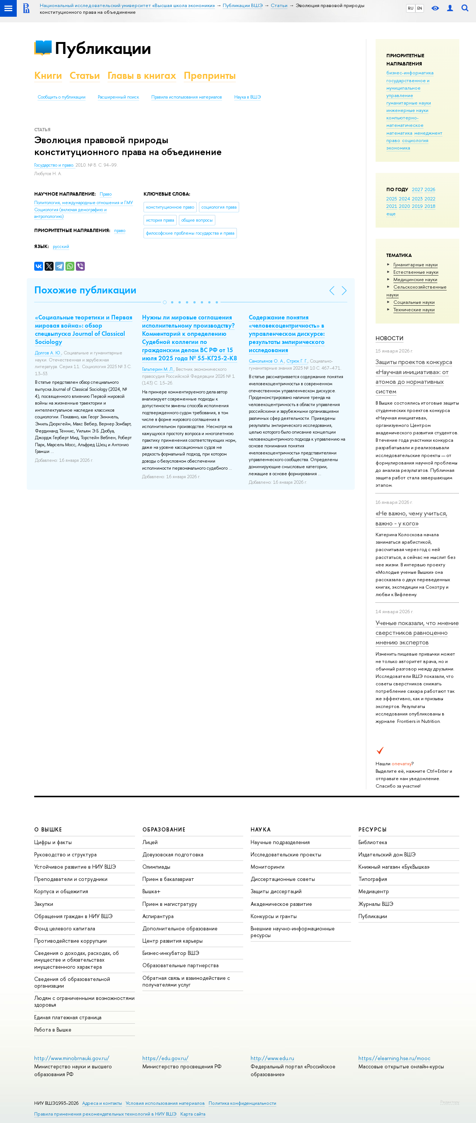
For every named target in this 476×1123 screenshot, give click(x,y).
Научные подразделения (280, 842)
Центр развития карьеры (172, 940)
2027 (417, 189)
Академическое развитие (281, 903)
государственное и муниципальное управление (408, 88)
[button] (164, 302)
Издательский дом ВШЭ (387, 854)
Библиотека (372, 842)
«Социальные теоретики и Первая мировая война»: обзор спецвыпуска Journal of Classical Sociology (83, 329)
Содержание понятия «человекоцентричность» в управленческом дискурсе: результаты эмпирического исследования (287, 333)
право (393, 140)
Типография (372, 878)
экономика (398, 147)
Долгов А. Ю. (48, 353)
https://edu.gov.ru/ (165, 1058)
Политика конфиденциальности (242, 1103)
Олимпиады (156, 866)
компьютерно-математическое (405, 121)
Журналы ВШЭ (375, 903)
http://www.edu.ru (272, 1058)
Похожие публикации (85, 289)
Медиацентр (373, 891)
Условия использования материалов (165, 1103)
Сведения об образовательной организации (72, 982)
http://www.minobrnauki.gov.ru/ (71, 1058)
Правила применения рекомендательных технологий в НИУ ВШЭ (105, 1114)
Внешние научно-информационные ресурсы (293, 932)
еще (391, 213)
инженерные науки (407, 110)
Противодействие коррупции (70, 940)
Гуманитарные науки (415, 264)
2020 (404, 206)
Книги (48, 75)
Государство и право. (54, 165)
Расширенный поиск (118, 97)
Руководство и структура (65, 854)
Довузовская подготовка (172, 854)
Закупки (43, 903)
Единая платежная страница (68, 1017)
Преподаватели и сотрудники (70, 878)
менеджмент (428, 132)
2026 (430, 189)
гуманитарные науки (408, 102)
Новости (389, 338)
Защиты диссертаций (276, 891)
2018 (430, 206)
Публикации (103, 47)
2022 (430, 198)
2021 (391, 206)
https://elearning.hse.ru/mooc (394, 1058)
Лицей (150, 842)
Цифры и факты (53, 842)
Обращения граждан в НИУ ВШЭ (73, 916)
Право (106, 194)
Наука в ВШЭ (247, 97)
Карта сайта (192, 1114)
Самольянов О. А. (266, 361)
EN (419, 8)
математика (399, 132)
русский (61, 247)
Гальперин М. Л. (158, 369)
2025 (391, 198)
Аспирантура (158, 916)
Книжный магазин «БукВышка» (394, 866)
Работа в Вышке (52, 1029)
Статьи (85, 75)
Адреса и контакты (102, 1103)
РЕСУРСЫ (372, 829)
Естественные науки (415, 271)
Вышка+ (151, 891)
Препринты (210, 75)
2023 (417, 198)
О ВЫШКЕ (48, 829)
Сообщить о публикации (62, 97)
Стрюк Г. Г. (297, 361)
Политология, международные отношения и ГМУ (83, 203)
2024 (404, 198)
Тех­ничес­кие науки (414, 309)
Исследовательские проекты (286, 854)
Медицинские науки (415, 279)
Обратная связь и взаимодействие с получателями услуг (186, 981)
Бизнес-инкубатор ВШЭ (170, 952)
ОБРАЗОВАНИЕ (164, 829)
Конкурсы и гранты (274, 916)
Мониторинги (267, 866)
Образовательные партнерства (180, 965)
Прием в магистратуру (169, 903)
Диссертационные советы (283, 878)
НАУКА (261, 829)
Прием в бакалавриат (168, 878)
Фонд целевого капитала (64, 928)
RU (411, 8)
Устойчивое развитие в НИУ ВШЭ (75, 866)
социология (415, 140)
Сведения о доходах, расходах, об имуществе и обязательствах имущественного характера (76, 959)
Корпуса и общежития (61, 891)
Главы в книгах (141, 75)
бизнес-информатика (410, 72)
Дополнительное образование (180, 928)
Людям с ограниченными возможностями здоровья (84, 1001)
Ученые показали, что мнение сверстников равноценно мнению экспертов (417, 632)
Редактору (449, 1101)
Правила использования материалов (186, 97)
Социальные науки (414, 302)
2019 (417, 206)
